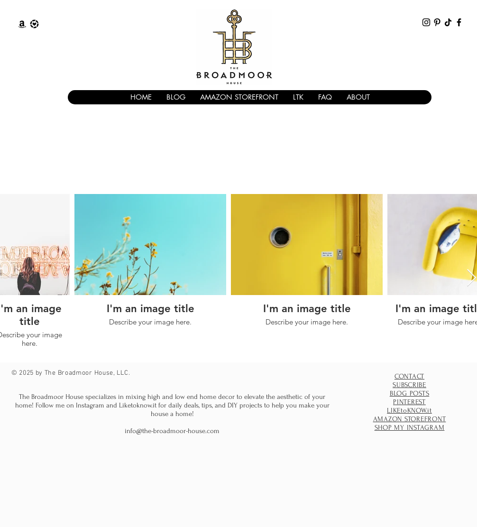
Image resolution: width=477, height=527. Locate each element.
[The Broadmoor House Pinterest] (437, 22)
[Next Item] (471, 278)
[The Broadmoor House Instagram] (426, 22)
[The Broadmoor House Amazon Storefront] (22, 24)
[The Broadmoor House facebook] (459, 22)
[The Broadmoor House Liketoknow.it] (34, 24)
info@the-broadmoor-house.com (172, 431)
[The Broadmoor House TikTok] (448, 22)
